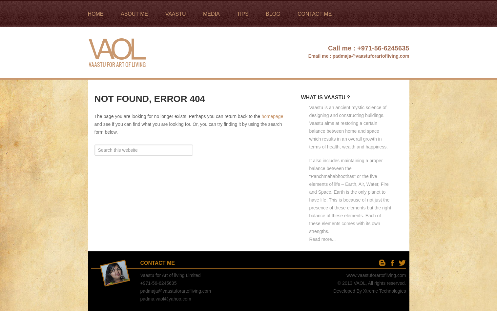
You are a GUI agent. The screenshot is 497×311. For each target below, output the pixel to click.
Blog (382, 263)
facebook (392, 263)
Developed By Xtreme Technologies (369, 291)
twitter (402, 263)
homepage (272, 116)
